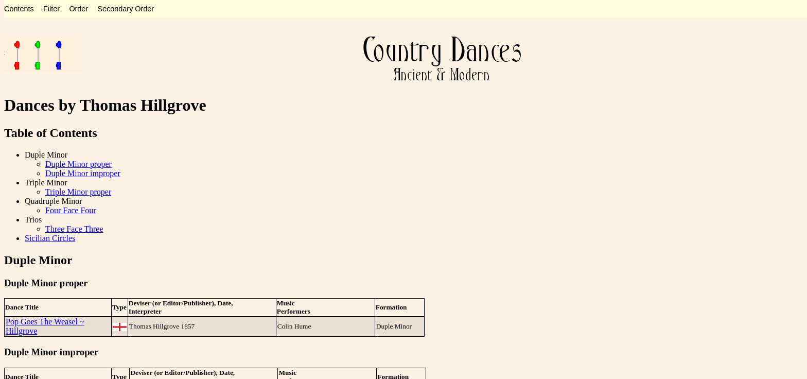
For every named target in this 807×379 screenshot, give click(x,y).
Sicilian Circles (50, 238)
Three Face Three (74, 229)
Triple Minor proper (78, 191)
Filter (51, 9)
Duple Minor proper (78, 164)
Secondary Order (126, 9)
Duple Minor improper (82, 173)
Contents (19, 9)
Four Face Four (70, 210)
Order (78, 9)
